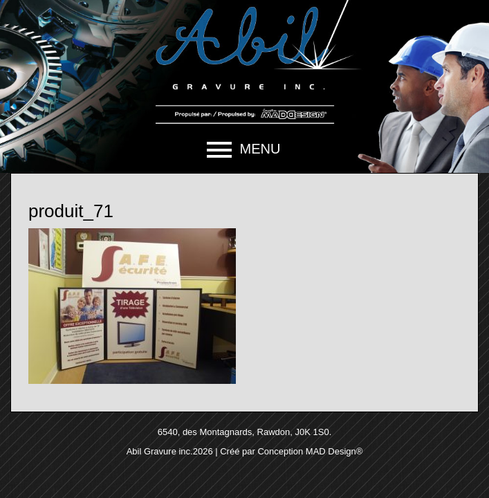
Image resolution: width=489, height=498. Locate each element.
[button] (244, 149)
